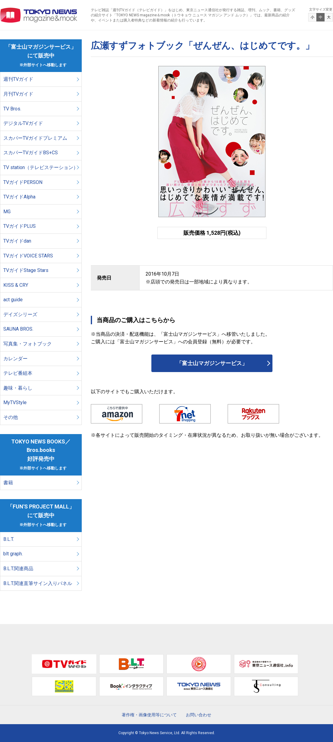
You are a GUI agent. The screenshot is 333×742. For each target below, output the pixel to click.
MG (7, 211)
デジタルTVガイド (23, 123)
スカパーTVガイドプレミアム (35, 138)
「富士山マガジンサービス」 (211, 363)
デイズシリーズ (20, 314)
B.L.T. (8, 539)
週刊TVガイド (18, 79)
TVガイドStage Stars (25, 270)
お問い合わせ (198, 714)
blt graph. (13, 554)
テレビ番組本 (17, 373)
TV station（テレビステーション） (40, 167)
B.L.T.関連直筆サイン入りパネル (37, 583)
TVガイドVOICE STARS (28, 256)
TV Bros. (12, 109)
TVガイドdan (17, 241)
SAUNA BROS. (19, 329)
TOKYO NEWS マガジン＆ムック (39, 15)
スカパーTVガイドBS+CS (30, 152)
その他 (10, 417)
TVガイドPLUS (19, 226)
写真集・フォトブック (27, 344)
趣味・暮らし (17, 388)
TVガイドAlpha (19, 197)
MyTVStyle (15, 402)
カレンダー (15, 358)
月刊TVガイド (18, 94)
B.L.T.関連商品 (18, 568)
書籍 (8, 482)
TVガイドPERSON (22, 182)
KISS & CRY (15, 285)
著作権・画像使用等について (149, 714)
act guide (13, 299)
